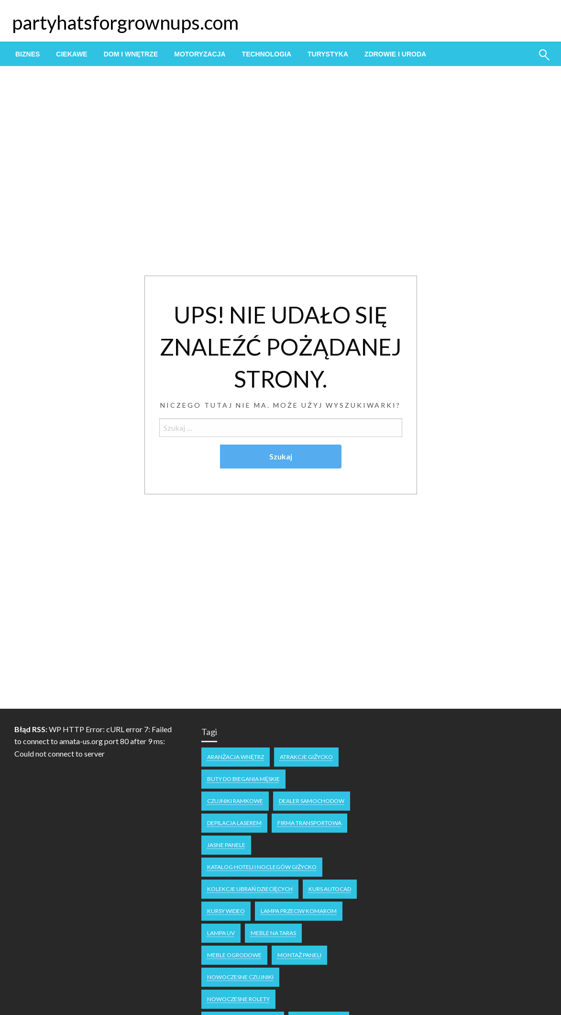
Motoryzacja (199, 54)
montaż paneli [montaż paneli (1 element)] (299, 955)
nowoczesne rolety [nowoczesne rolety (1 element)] (238, 999)
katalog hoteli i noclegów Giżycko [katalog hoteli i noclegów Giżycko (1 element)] (262, 866)
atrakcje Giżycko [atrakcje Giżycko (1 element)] (306, 756)
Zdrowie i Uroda (395, 54)
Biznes (27, 54)
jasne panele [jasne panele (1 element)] (226, 844)
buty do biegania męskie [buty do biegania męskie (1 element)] (243, 778)
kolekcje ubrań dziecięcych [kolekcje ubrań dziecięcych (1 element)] (250, 888)
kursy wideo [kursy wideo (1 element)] (226, 911)
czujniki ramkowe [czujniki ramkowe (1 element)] (235, 800)
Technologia (266, 54)
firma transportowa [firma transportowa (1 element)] (309, 822)
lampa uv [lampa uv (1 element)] (221, 933)
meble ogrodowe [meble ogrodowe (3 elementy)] (234, 955)
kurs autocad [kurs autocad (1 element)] (329, 888)
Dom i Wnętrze (131, 54)
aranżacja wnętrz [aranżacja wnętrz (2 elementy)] (235, 756)
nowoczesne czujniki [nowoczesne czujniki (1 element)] (240, 977)
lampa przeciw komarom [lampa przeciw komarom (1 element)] (299, 911)
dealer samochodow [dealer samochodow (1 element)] (311, 800)
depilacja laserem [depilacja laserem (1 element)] (234, 822)
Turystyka (328, 54)
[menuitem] (27, 54)
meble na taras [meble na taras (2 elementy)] (273, 933)
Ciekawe (71, 54)
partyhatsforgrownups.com (125, 22)
